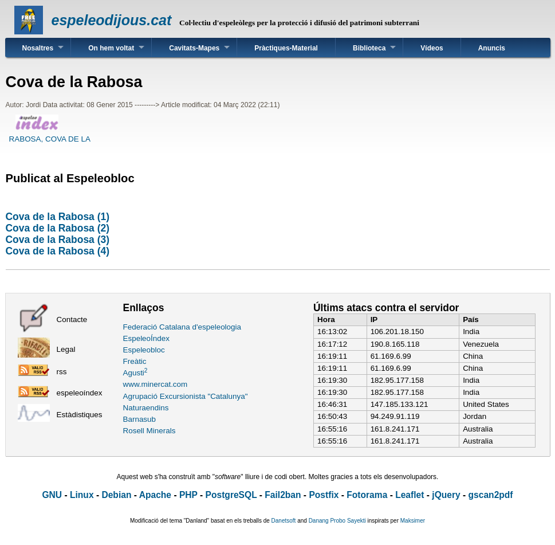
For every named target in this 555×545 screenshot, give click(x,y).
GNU (52, 495)
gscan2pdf (491, 495)
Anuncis (491, 48)
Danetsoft (283, 520)
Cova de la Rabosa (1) (58, 216)
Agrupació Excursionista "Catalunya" (185, 396)
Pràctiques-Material (286, 48)
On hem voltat (111, 48)
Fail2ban (283, 495)
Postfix (323, 495)
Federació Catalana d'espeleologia (182, 327)
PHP (188, 495)
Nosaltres (38, 48)
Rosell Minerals (149, 430)
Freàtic (135, 361)
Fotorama (367, 495)
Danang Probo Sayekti (337, 520)
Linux (82, 495)
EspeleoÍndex (146, 338)
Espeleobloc (144, 350)
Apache (155, 495)
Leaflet (409, 495)
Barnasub (139, 419)
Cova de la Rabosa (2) (58, 228)
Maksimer (412, 520)
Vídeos (431, 48)
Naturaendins (146, 407)
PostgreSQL (231, 495)
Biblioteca (369, 48)
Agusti (135, 372)
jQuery (446, 495)
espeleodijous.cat (112, 20)
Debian (116, 495)
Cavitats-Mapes (194, 48)
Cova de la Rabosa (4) (58, 251)
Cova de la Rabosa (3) (58, 239)
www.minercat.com (155, 384)
